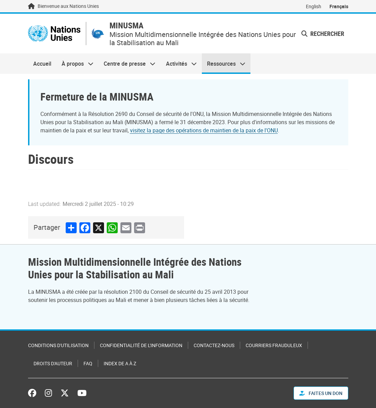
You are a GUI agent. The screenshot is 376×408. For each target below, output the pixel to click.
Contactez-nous (214, 345)
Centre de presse (127, 63)
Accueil (42, 63)
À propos (74, 63)
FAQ (87, 363)
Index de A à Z (120, 363)
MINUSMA (126, 25)
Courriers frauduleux (274, 345)
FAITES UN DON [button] (320, 393)
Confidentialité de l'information (141, 345)
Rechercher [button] (322, 33)
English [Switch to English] (313, 6)
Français (338, 6)
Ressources (223, 63)
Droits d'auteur (53, 363)
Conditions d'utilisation (58, 345)
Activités (179, 63)
